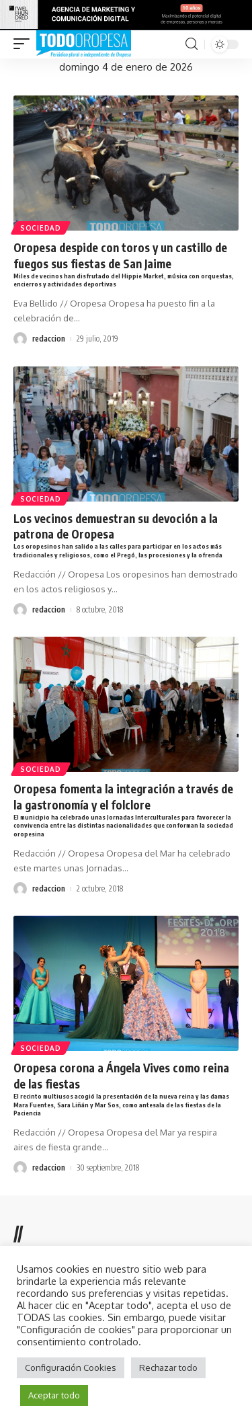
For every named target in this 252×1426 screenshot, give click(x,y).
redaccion (48, 338)
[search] (191, 44)
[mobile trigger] (24, 44)
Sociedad (40, 228)
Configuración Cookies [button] (70, 1367)
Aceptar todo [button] (54, 1395)
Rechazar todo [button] (168, 1367)
